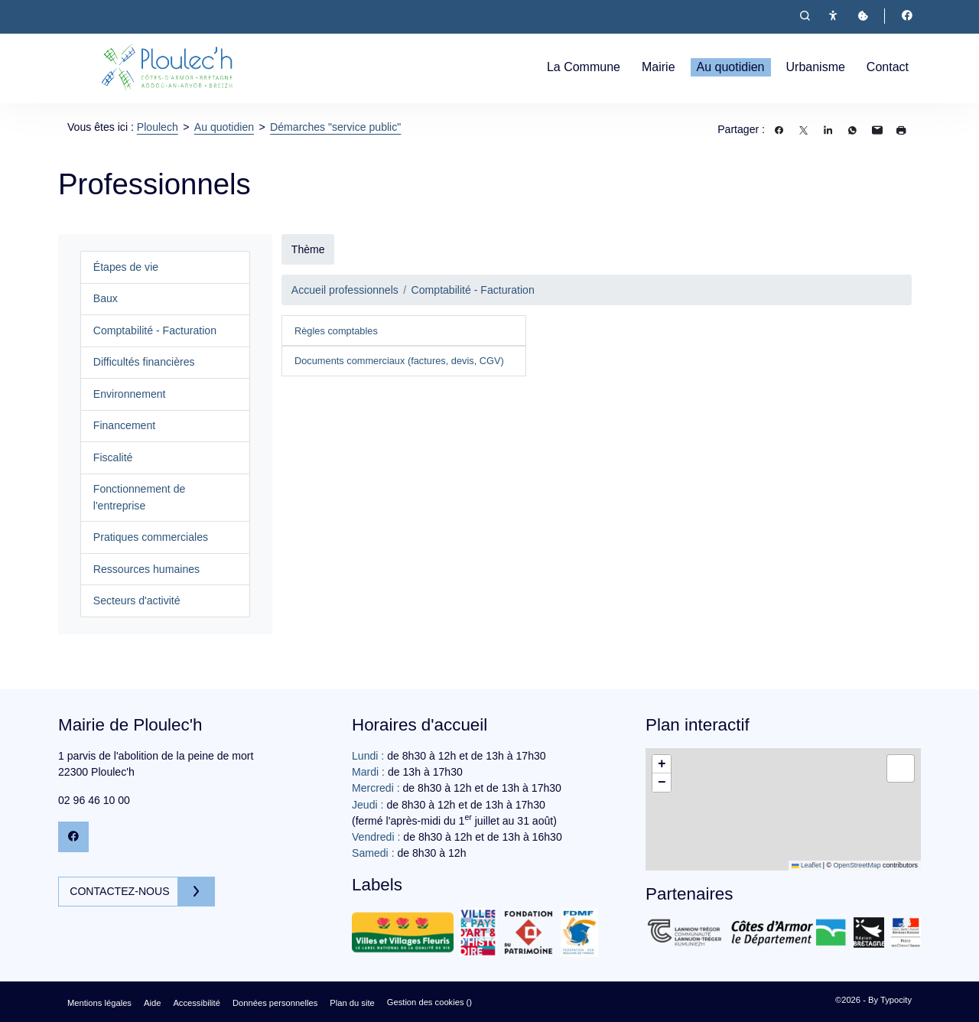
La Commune (583, 66)
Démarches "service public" (335, 127)
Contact (888, 66)
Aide (152, 1002)
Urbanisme (815, 66)
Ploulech (157, 127)
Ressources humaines (146, 569)
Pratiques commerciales (150, 537)
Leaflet (806, 865)
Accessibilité (196, 1002)
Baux (105, 298)
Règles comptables (336, 331)
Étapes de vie (125, 267)
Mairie (658, 66)
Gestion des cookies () (429, 1002)
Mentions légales (99, 1002)
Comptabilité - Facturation (154, 330)
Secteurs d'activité (137, 600)
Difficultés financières (144, 362)
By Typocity (890, 999)
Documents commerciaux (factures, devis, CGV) (399, 360)
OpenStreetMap (856, 865)
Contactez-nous (124, 891)
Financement (124, 425)
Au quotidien (731, 66)
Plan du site (352, 1002)
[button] (661, 764)
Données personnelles (275, 1002)
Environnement (129, 394)
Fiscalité (113, 457)
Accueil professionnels (344, 290)
